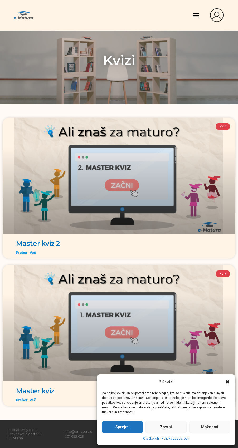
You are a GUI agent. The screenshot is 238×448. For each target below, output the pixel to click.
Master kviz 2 (39, 243)
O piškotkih (151, 438)
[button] (227, 382)
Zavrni (166, 427)
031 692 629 (74, 436)
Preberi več (26, 252)
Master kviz (36, 390)
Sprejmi (122, 427)
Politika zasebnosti (175, 438)
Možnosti (209, 427)
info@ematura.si (79, 431)
